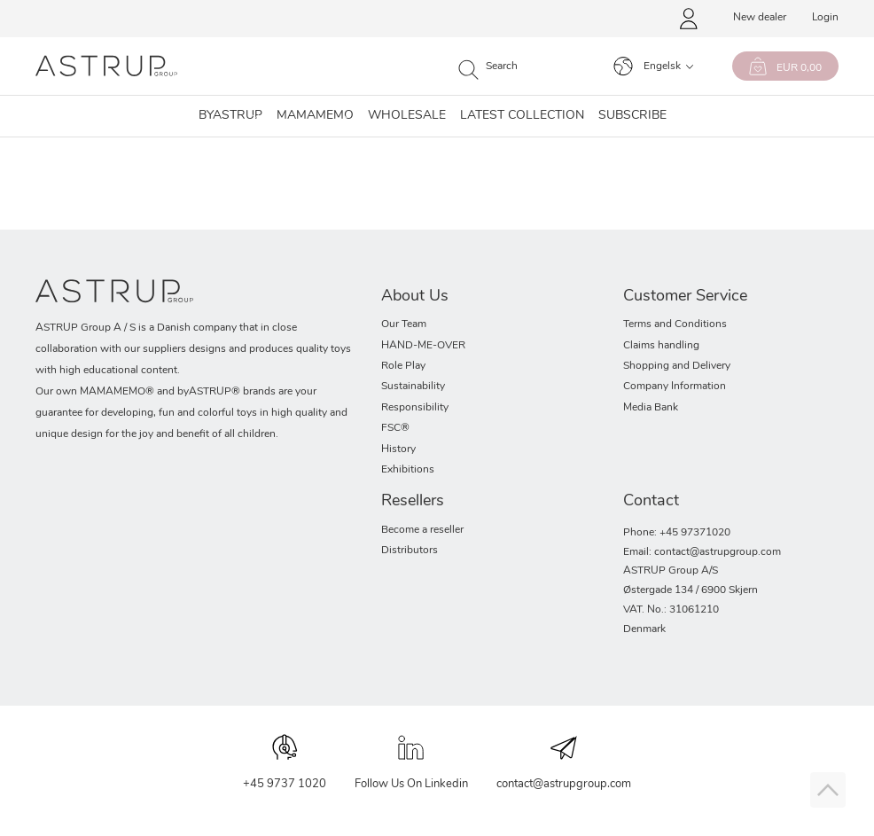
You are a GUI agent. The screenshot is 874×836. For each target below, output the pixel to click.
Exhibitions (407, 470)
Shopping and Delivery (676, 366)
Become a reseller (422, 530)
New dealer (759, 17)
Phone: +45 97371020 (676, 532)
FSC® (395, 428)
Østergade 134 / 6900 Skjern (690, 590)
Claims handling (661, 345)
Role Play (403, 366)
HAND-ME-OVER (423, 345)
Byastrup (230, 116)
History (398, 449)
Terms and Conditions (675, 324)
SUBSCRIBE (632, 116)
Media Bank (650, 407)
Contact (651, 501)
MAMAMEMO (315, 116)
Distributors (409, 550)
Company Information (674, 386)
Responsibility (415, 407)
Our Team (403, 324)
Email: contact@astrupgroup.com (702, 552)
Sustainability (413, 386)
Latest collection (522, 116)
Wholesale (407, 116)
